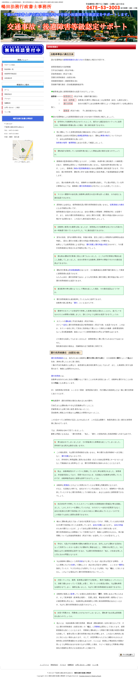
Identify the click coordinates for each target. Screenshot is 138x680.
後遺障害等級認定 (10, 74)
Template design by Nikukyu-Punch (90, 676)
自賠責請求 (8, 78)
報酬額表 (7, 103)
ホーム (6, 90)
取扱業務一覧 (9, 69)
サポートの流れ (9, 65)
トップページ (44, 665)
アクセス (7, 99)
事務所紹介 (8, 94)
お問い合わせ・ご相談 (12, 107)
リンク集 (7, 112)
